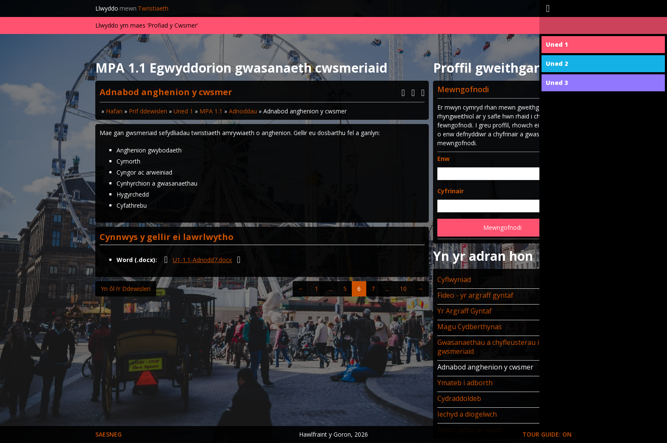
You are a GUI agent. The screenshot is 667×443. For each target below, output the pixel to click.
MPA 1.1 (211, 111)
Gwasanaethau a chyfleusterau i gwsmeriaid (488, 347)
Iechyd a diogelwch (467, 414)
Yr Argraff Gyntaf (464, 311)
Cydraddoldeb (459, 398)
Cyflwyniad (454, 279)
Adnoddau (243, 111)
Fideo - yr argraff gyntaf (475, 295)
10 (403, 289)
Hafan (114, 111)
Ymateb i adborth (465, 382)
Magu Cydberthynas (469, 326)
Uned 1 (183, 111)
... (331, 289)
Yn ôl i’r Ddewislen (126, 289)
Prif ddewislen (148, 111)
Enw (443, 159)
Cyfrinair (450, 191)
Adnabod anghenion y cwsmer (485, 367)
